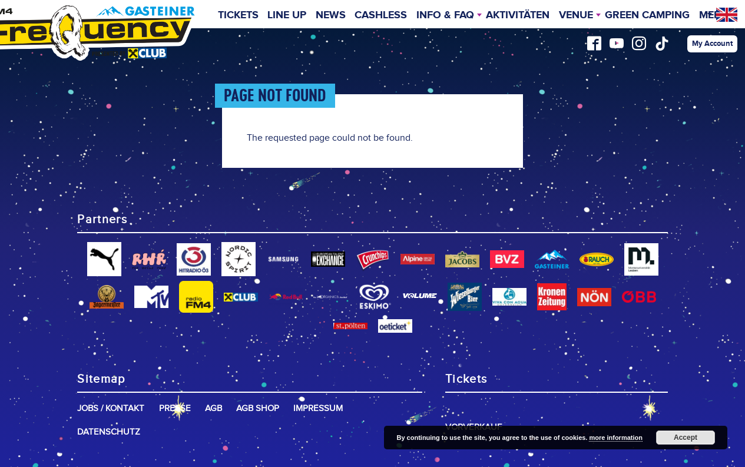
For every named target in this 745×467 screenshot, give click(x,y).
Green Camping (647, 15)
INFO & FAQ (445, 15)
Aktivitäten (517, 15)
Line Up (286, 15)
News (331, 15)
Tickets (238, 15)
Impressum (318, 408)
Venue (576, 15)
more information (615, 437)
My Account (712, 43)
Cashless (381, 15)
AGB (213, 408)
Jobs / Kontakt (110, 408)
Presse (175, 408)
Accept (685, 437)
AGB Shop (257, 408)
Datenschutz (108, 432)
